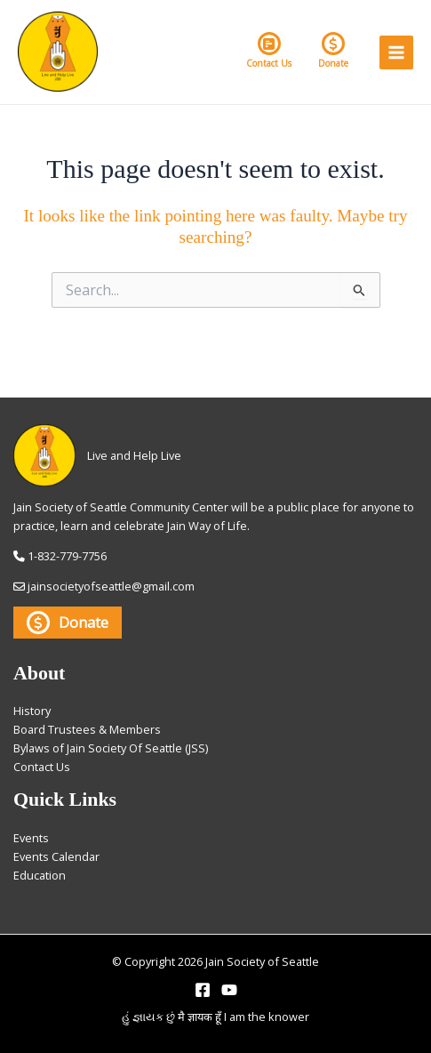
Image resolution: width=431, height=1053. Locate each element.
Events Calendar (56, 856)
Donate (333, 50)
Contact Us (268, 50)
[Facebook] (203, 990)
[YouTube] (229, 990)
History (32, 711)
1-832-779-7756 (67, 556)
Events (31, 838)
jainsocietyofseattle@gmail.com (111, 586)
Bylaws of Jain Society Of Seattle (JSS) (110, 748)
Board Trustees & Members (87, 729)
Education (39, 875)
